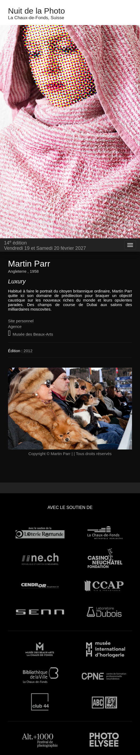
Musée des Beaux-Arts (33, 334)
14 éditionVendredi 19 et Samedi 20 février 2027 (45, 245)
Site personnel (21, 321)
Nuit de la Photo (36, 10)
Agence (15, 326)
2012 (27, 350)
